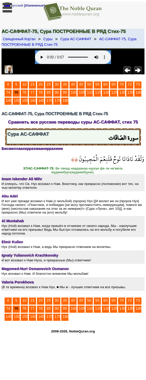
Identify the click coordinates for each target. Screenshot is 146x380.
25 (49, 84)
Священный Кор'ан (19, 39)
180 (66, 100)
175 (57, 100)
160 (33, 100)
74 (8, 92)
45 (81, 84)
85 (49, 92)
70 (122, 84)
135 (130, 92)
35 (65, 84)
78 (41, 92)
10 (24, 84)
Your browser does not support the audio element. (73, 57)
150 (17, 100)
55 (97, 84)
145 (9, 100)
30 (57, 84)
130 (122, 92)
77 (32, 92)
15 (32, 84)
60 (105, 84)
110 (90, 92)
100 (74, 92)
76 (24, 92)
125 (114, 92)
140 (139, 92)
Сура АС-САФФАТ (75, 39)
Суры (47, 39)
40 (73, 84)
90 (57, 92)
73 (138, 84)
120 (106, 92)
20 (41, 84)
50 (89, 84)
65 (114, 84)
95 (65, 92)
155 (25, 100)
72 (130, 84)
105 (82, 92)
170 (49, 100)
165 (41, 100)
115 (98, 92)
